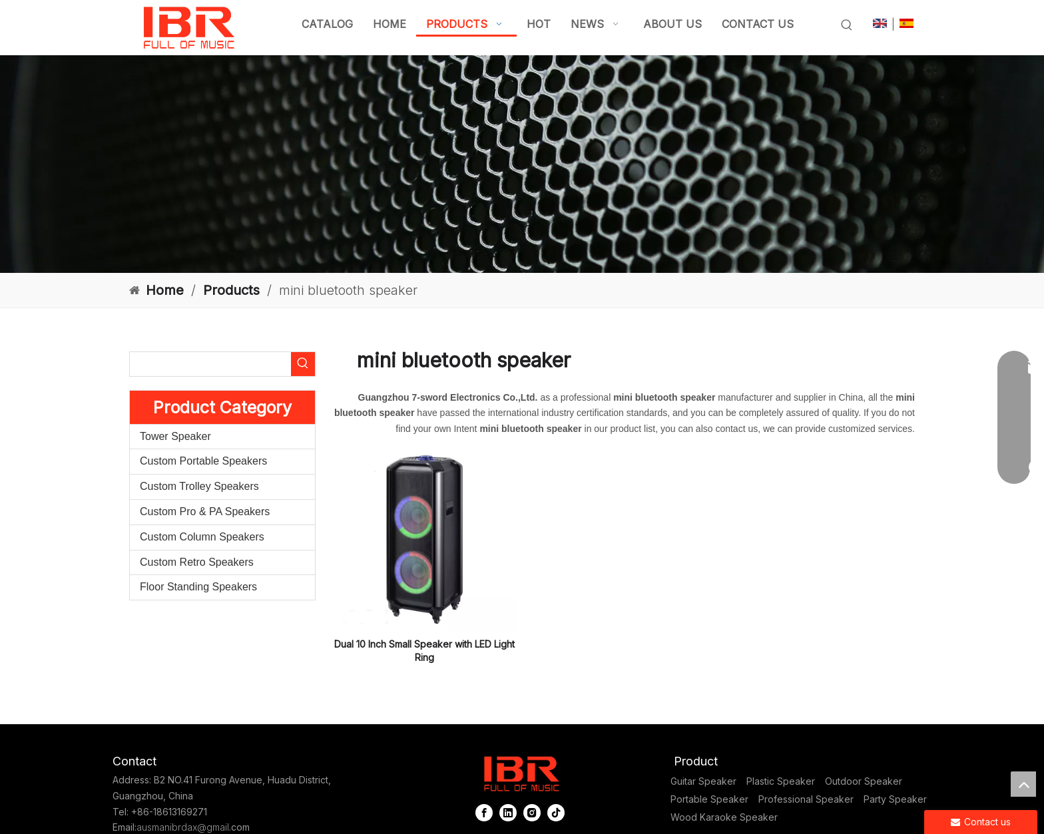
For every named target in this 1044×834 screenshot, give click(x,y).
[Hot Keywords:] (847, 25)
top (1023, 784)
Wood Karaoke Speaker (724, 817)
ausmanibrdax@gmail (182, 827)
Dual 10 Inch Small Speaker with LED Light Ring (424, 650)
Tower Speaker (175, 436)
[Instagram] (532, 813)
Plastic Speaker (780, 781)
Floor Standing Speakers (198, 586)
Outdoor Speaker (863, 781)
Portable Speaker (709, 799)
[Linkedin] (508, 813)
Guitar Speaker (703, 781)
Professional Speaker (806, 799)
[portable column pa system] (522, 164)
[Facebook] (484, 813)
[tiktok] (556, 813)
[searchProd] (210, 364)
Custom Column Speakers (202, 536)
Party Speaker (895, 799)
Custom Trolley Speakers (199, 486)
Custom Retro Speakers (197, 562)
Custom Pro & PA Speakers (205, 511)
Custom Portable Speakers (203, 461)
